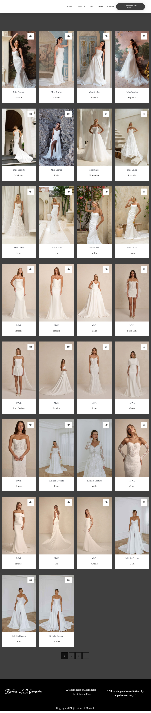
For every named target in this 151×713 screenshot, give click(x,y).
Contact (110, 6)
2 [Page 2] (71, 657)
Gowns (81, 6)
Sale (91, 6)
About (100, 6)
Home (69, 6)
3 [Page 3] (78, 657)
